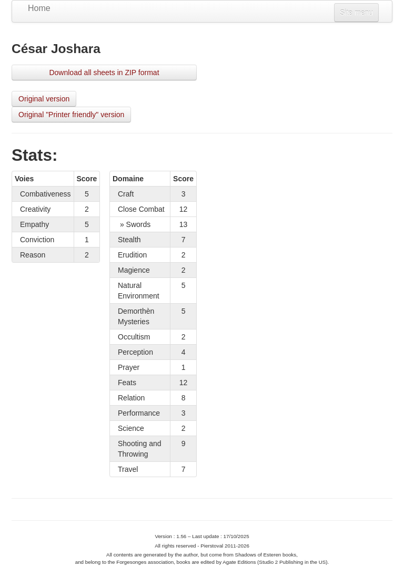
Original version (43, 99)
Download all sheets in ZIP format (104, 72)
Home (39, 8)
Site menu (356, 12)
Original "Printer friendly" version (71, 114)
